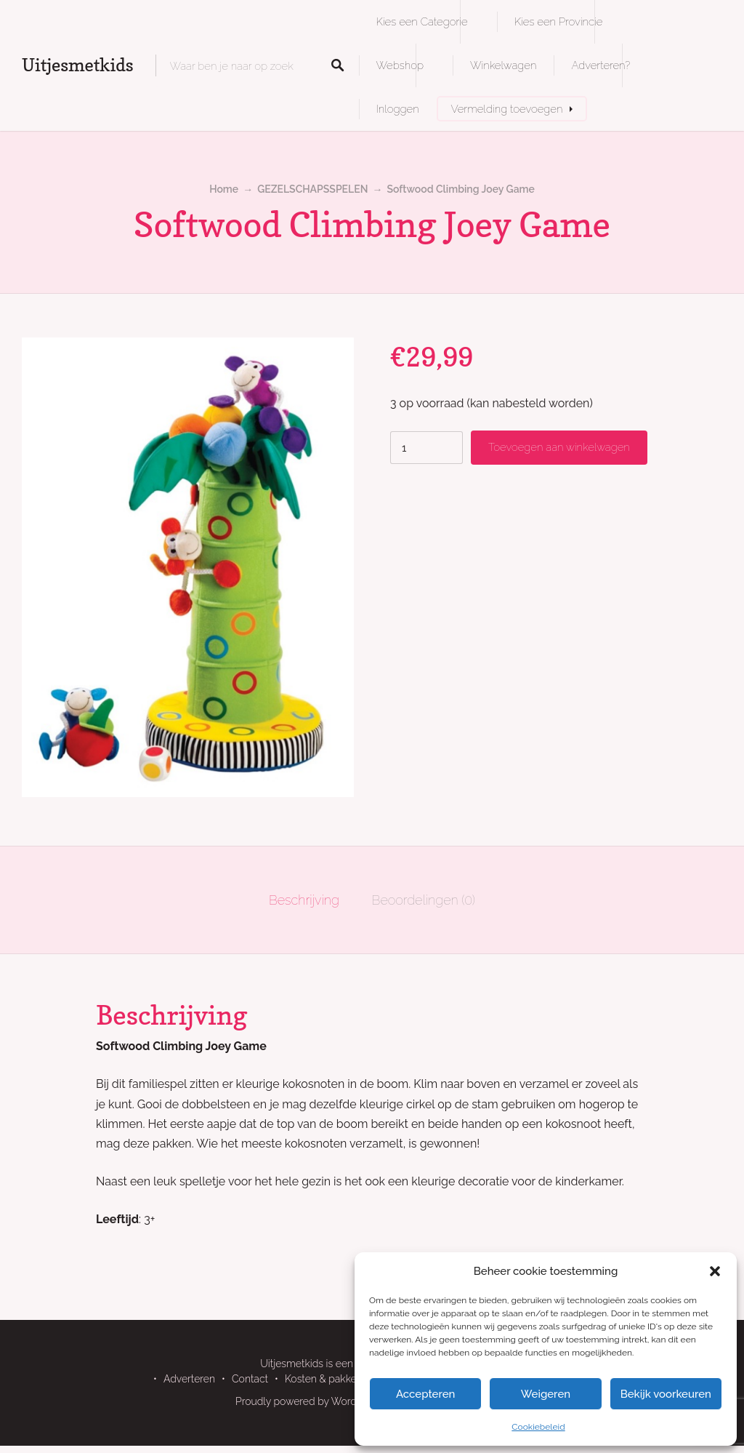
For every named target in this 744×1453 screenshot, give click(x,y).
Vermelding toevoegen (507, 109)
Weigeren (545, 1394)
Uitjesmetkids (78, 65)
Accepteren (426, 1394)
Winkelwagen (503, 65)
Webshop (400, 65)
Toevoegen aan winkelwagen (559, 447)
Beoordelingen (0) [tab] (423, 900)
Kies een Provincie (558, 21)
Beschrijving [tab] (304, 900)
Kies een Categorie (422, 21)
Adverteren (189, 1379)
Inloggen (397, 109)
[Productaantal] (426, 447)
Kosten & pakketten (330, 1379)
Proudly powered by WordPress (308, 1401)
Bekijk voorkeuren (665, 1394)
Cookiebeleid (538, 1427)
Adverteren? (600, 65)
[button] (715, 1271)
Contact (250, 1379)
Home (223, 189)
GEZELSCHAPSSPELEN (312, 189)
